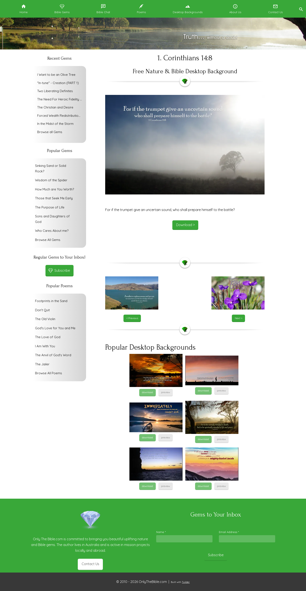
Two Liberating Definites (55, 91)
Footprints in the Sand (51, 301)
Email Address (229, 532)
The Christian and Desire (55, 107)
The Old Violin (45, 319)
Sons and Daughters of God (52, 219)
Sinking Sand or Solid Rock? (50, 168)
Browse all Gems (49, 132)
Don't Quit (42, 310)
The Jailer (42, 364)
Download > (185, 225)
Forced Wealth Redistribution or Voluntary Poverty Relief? (60, 116)
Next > (238, 318)
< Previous (132, 318)
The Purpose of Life (49, 207)
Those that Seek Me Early (54, 198)
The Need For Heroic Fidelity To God (60, 99)
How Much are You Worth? (54, 189)
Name (161, 532)
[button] (301, 9)
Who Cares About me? (51, 231)
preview (165, 392)
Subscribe (216, 555)
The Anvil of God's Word (53, 355)
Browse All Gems (47, 240)
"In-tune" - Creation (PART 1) (58, 83)
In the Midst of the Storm (55, 124)
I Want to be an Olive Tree (56, 75)
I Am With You (45, 346)
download (147, 392)
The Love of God (47, 337)
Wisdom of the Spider (51, 180)
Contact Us (90, 564)
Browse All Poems (48, 373)
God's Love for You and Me (55, 328)
